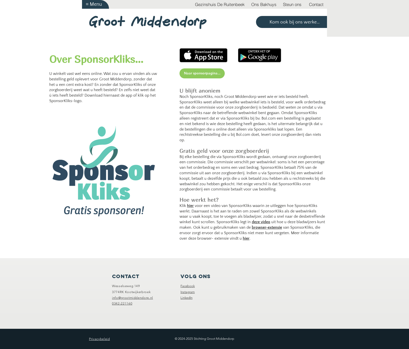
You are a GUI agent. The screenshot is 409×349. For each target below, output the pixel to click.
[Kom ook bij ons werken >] (291, 22)
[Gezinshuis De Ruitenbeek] (220, 4)
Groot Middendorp (148, 21)
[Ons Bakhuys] (264, 4)
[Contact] (316, 4)
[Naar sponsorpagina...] (202, 73)
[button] (95, 4)
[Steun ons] (292, 4)
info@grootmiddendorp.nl (132, 298)
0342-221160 (122, 303)
